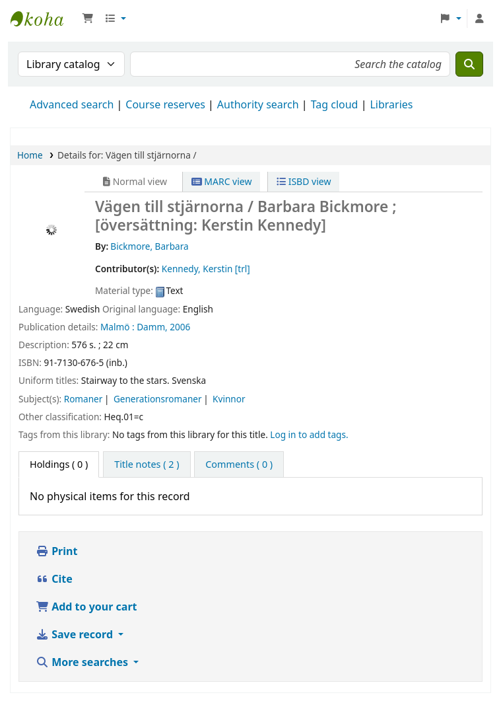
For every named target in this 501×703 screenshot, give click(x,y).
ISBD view (304, 181)
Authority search (258, 104)
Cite (54, 579)
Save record (76, 634)
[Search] (469, 64)
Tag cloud (334, 104)
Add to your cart (86, 606)
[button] (88, 18)
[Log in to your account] (479, 18)
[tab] (146, 464)
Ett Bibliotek (44, 18)
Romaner (83, 398)
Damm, (152, 326)
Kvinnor (229, 398)
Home (30, 155)
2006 (180, 326)
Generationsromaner (158, 398)
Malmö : (117, 326)
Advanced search (72, 104)
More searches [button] (83, 662)
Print (56, 551)
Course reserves (165, 104)
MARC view (221, 181)
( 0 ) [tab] (59, 464)
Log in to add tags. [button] (309, 434)
